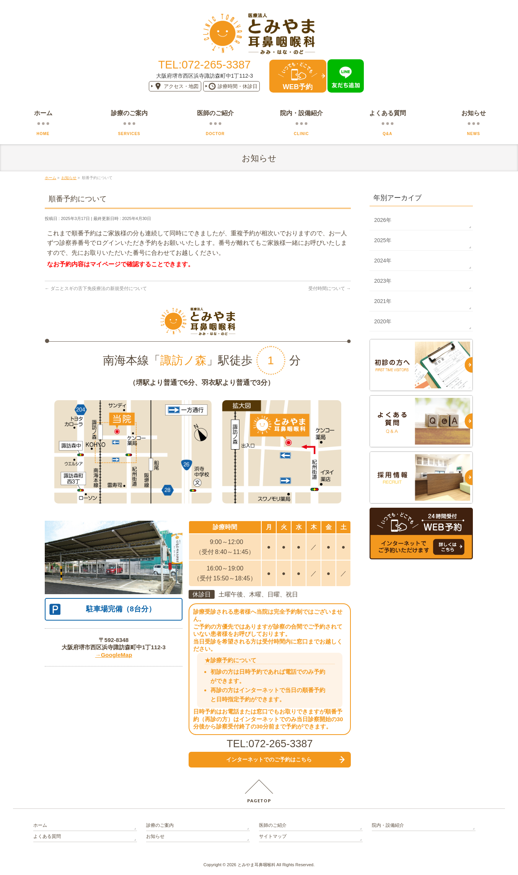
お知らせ (155, 836)
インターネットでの (269, 759)
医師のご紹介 (273, 825)
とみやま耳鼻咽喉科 (256, 864)
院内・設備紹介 (388, 825)
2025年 (382, 240)
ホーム (40, 825)
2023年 (382, 281)
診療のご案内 (160, 825)
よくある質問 (47, 836)
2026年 (382, 220)
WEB (298, 87)
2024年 (382, 260)
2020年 (382, 321)
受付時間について (329, 288)
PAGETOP (259, 800)
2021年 (382, 301)
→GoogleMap (113, 655)
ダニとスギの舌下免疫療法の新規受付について (96, 288)
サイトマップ (273, 836)
